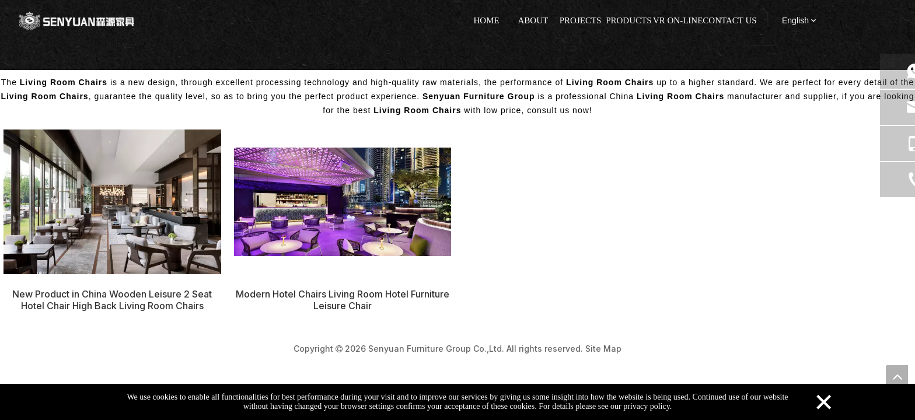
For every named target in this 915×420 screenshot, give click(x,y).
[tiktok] (878, 21)
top (897, 376)
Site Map (603, 349)
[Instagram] (853, 21)
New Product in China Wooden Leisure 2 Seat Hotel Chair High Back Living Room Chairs (112, 300)
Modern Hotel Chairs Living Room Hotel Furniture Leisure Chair (342, 300)
